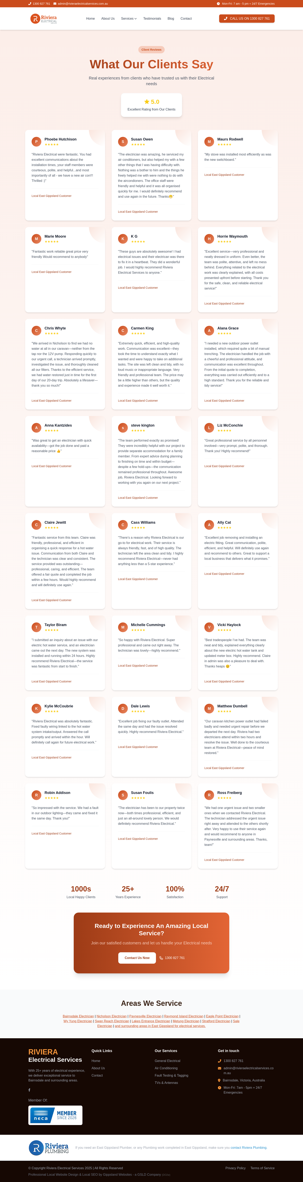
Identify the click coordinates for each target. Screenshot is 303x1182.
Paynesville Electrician (145, 1016)
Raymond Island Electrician (184, 1016)
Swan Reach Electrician (112, 1021)
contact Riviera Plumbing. (249, 1148)
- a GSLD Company (151, 1174)
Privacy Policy (235, 1168)
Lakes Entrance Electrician (151, 1021)
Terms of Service (263, 1168)
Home (90, 18)
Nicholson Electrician (112, 1016)
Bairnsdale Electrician (78, 1016)
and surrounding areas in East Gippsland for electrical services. (160, 1026)
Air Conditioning (166, 1068)
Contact (186, 18)
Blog (171, 18)
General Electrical (167, 1061)
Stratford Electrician (216, 1021)
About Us (108, 18)
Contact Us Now (137, 958)
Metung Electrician (186, 1021)
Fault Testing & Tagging (171, 1075)
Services (129, 18)
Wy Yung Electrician (78, 1021)
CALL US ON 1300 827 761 (247, 18)
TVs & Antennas (166, 1083)
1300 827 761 (172, 958)
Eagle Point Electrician (222, 1016)
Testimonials (152, 18)
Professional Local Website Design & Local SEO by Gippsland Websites (80, 1174)
